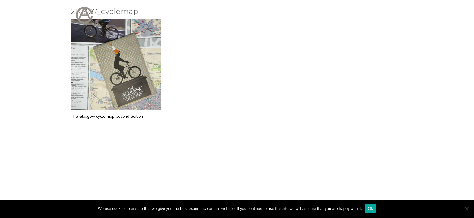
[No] (466, 209)
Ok (370, 208)
